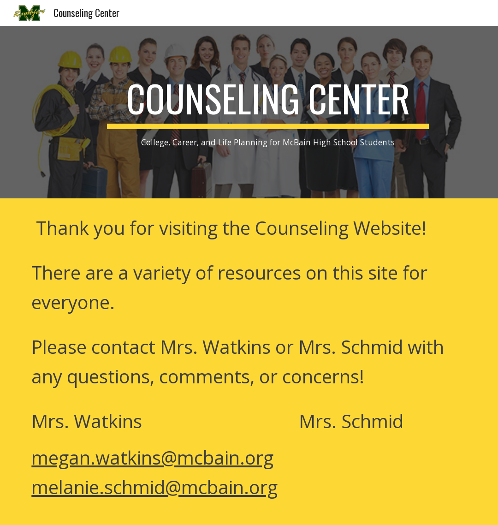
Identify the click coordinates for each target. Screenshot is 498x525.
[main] (267, 112)
